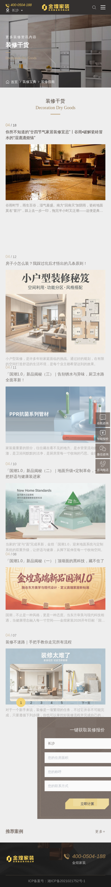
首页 (12, 82)
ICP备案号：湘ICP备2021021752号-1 (56, 881)
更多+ (100, 833)
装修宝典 (29, 82)
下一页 (86, 703)
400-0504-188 (21, 5)
